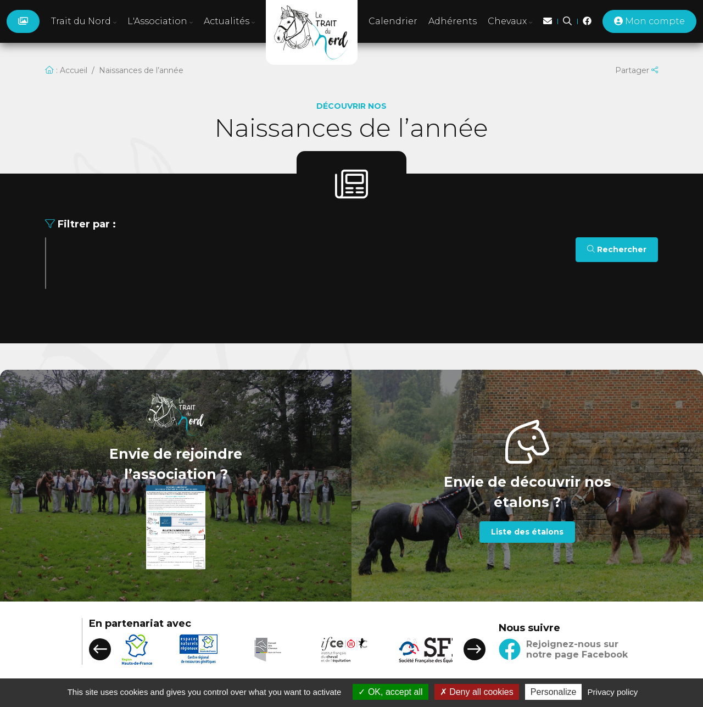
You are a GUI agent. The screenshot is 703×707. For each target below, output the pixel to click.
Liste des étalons (527, 532)
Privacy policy (613, 692)
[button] (100, 649)
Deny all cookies (477, 692)
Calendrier (393, 21)
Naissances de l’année (141, 70)
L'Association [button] (160, 21)
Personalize (554, 692)
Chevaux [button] (510, 21)
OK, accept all (390, 692)
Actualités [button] (229, 21)
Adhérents (452, 21)
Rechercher (616, 249)
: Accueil (66, 70)
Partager (636, 70)
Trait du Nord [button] (83, 21)
